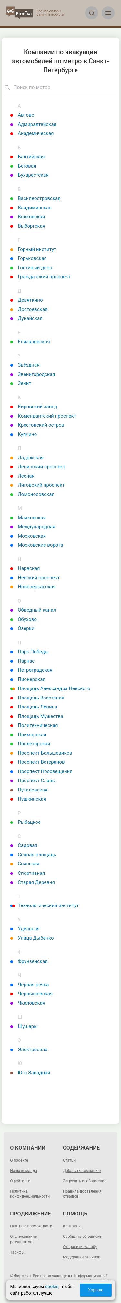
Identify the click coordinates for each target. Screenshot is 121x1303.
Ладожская (27, 457)
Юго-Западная (30, 1073)
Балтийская (27, 157)
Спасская (24, 864)
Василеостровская (35, 198)
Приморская (28, 735)
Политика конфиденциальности (30, 1194)
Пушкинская (28, 799)
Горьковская (28, 258)
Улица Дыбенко (32, 938)
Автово (22, 115)
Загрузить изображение (84, 1181)
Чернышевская (31, 994)
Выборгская (27, 226)
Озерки (22, 628)
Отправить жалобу (80, 1247)
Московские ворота (36, 545)
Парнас (22, 661)
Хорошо (96, 1289)
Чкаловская (27, 1003)
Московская (28, 536)
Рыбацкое (25, 822)
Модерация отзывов (81, 1257)
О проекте (19, 1160)
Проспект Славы (33, 780)
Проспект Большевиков (41, 753)
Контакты (72, 1226)
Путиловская (28, 790)
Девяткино (26, 300)
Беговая (23, 166)
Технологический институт (44, 905)
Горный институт (33, 249)
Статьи (69, 1160)
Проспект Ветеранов (37, 762)
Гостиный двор (31, 268)
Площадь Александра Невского (50, 688)
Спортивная (27, 873)
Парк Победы (29, 652)
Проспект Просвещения (41, 771)
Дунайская (26, 318)
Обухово (23, 619)
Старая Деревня (32, 882)
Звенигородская (32, 374)
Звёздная (24, 365)
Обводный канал (33, 610)
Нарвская (25, 568)
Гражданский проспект (40, 277)
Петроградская (31, 670)
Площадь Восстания (37, 698)
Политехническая (34, 725)
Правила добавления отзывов (82, 1194)
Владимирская (30, 208)
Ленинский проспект (37, 467)
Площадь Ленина (33, 707)
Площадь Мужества (36, 716)
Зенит (20, 383)
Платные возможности (31, 1226)
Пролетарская (30, 744)
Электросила (28, 1049)
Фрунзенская (28, 961)
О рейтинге (20, 1181)
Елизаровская (30, 342)
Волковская (27, 217)
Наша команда (23, 1170)
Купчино (23, 434)
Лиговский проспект (37, 485)
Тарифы (17, 1252)
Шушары (24, 1026)
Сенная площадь (33, 855)
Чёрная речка (29, 985)
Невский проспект (35, 578)
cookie (51, 1286)
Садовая (23, 845)
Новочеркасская (32, 587)
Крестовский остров (37, 425)
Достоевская (28, 309)
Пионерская (27, 679)
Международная (32, 527)
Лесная (22, 476)
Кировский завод (33, 406)
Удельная (25, 929)
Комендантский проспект (43, 416)
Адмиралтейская (33, 124)
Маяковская (28, 518)
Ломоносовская (32, 494)
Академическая (32, 133)
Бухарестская (29, 175)
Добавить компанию (82, 1170)
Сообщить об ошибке (82, 1236)
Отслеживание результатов (23, 1239)
